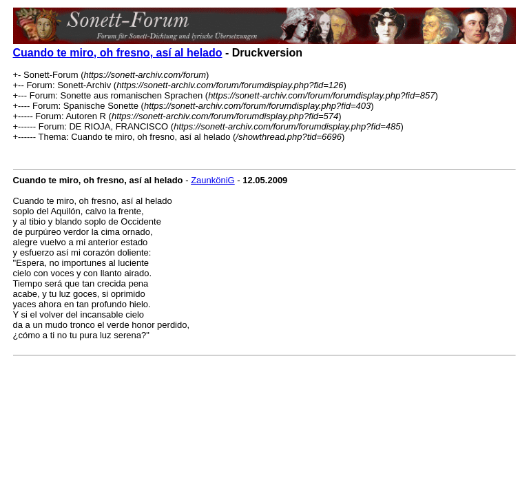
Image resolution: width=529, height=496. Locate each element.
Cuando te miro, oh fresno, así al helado (117, 53)
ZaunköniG (213, 180)
